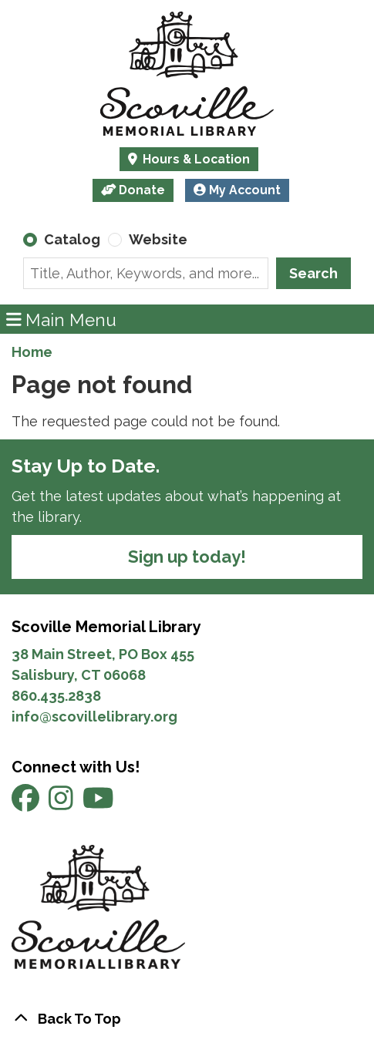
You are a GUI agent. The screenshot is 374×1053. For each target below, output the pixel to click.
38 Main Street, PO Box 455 (103, 654)
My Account (237, 190)
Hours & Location (195, 159)
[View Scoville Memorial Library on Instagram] (62, 804)
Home (32, 352)
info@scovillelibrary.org (94, 716)
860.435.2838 (56, 696)
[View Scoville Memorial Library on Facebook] (27, 804)
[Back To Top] (187, 1019)
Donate (133, 190)
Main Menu (61, 318)
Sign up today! (187, 557)
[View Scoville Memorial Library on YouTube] (98, 804)
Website (158, 239)
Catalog (72, 239)
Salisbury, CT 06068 (80, 675)
